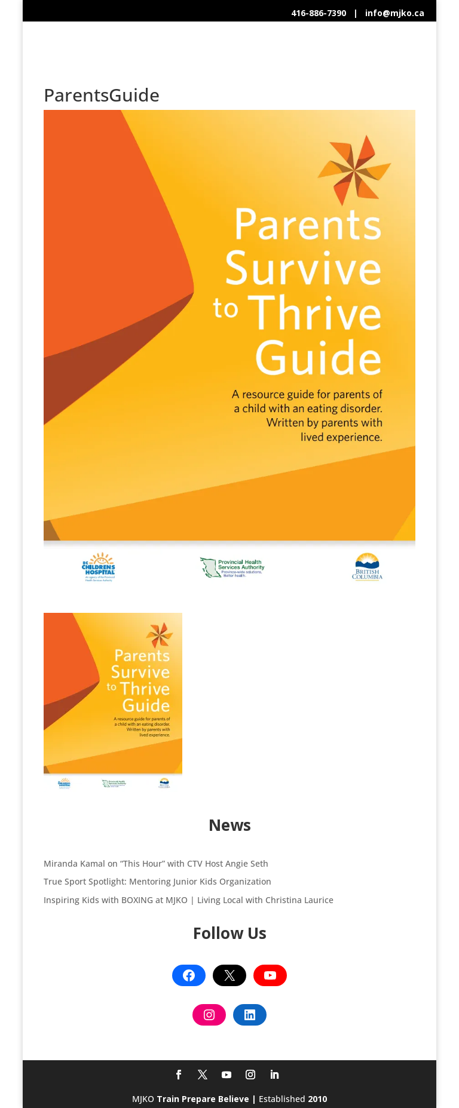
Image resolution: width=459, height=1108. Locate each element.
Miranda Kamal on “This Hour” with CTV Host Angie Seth (156, 863)
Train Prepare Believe (203, 1098)
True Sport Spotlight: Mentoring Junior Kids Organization (157, 881)
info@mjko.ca (394, 13)
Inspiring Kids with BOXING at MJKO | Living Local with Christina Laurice (188, 900)
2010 (317, 1098)
